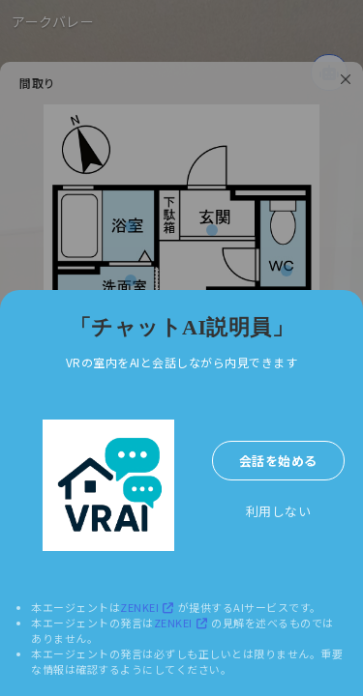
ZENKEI (149, 607)
